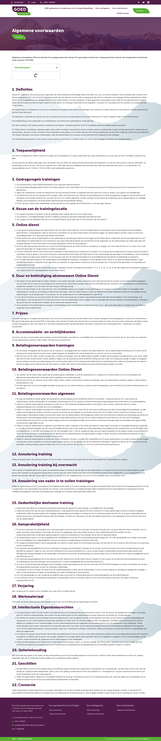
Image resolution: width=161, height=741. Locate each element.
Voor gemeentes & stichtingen (64, 705)
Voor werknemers (120, 8)
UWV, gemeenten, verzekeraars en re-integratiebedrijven (69, 8)
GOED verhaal (123, 13)
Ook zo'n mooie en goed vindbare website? (127, 739)
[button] (138, 2)
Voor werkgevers (102, 8)
